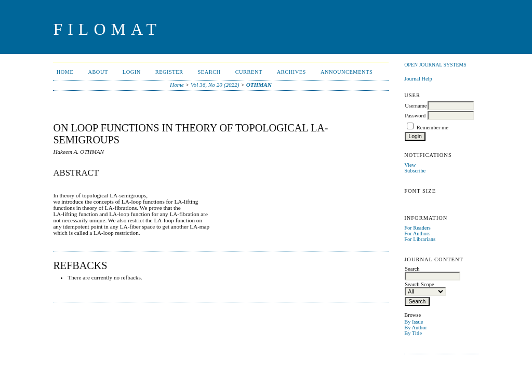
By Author (415, 327)
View (410, 165)
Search (209, 72)
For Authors (417, 233)
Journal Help (418, 79)
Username (416, 106)
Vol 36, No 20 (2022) (215, 85)
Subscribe (414, 170)
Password (415, 115)
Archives (291, 72)
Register (169, 72)
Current (248, 72)
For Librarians (419, 239)
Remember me (432, 127)
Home (65, 72)
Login (132, 72)
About (98, 72)
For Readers (417, 228)
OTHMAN (259, 85)
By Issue (413, 322)
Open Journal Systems (435, 65)
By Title (413, 333)
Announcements (347, 72)
